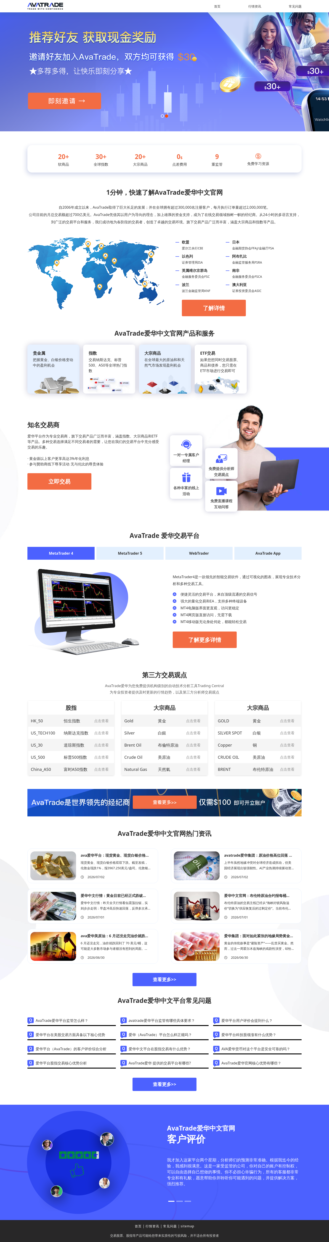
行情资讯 (254, 6)
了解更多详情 (204, 639)
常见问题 (295, 6)
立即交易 (59, 481)
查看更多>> (164, 979)
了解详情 (214, 308)
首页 (217, 6)
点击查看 (101, 720)
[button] (162, 116)
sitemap (187, 1226)
